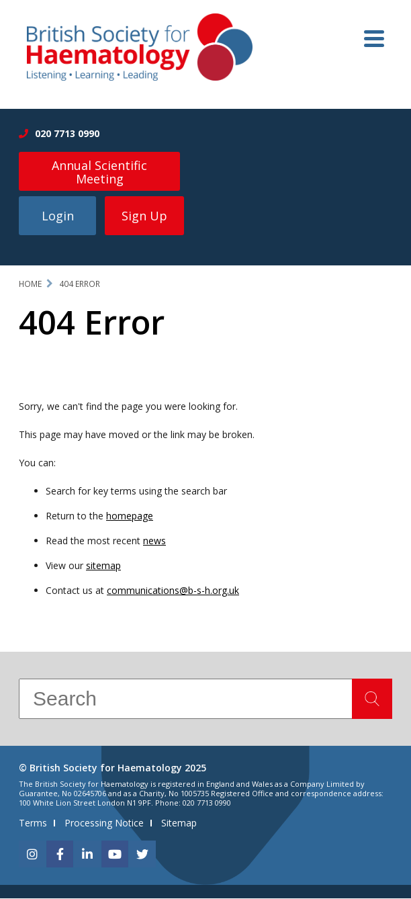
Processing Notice (104, 823)
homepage (129, 517)
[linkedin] (87, 854)
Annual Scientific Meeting (99, 172)
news (154, 542)
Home (30, 285)
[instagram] (32, 854)
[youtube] (114, 854)
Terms (33, 823)
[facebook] (59, 854)
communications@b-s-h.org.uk (173, 591)
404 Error (79, 285)
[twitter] (142, 854)
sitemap (103, 566)
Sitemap (179, 823)
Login (58, 217)
